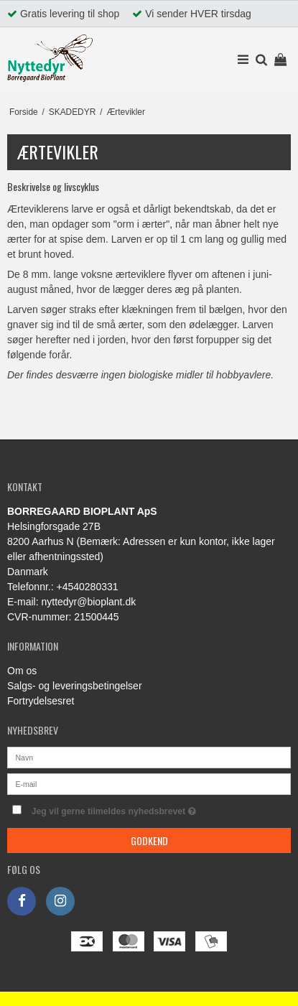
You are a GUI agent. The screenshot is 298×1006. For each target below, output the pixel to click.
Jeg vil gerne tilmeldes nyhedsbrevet (134, 808)
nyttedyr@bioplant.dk (88, 601)
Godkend (149, 840)
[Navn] (149, 757)
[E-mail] (149, 783)
